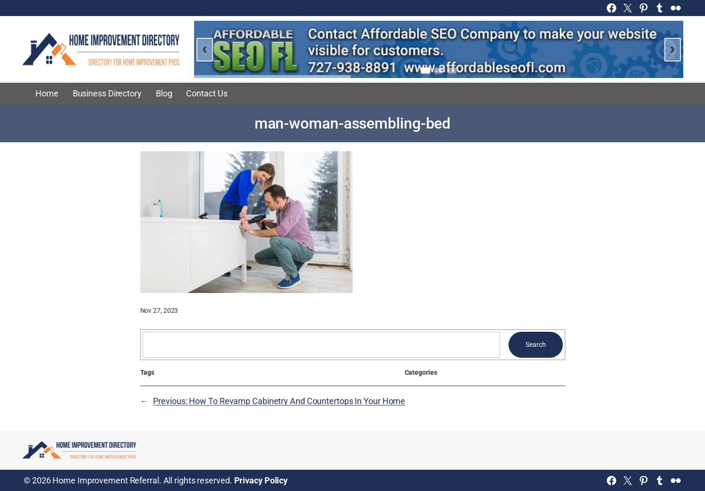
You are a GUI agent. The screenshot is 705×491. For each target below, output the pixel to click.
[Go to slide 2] (438, 70)
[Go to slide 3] (452, 70)
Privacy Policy (261, 480)
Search (535, 344)
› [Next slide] (672, 48)
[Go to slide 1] (425, 71)
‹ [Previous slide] (204, 48)
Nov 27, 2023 (159, 310)
